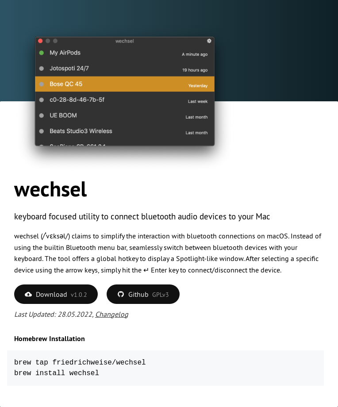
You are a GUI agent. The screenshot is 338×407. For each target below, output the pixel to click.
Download (56, 294)
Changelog (111, 314)
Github (143, 294)
